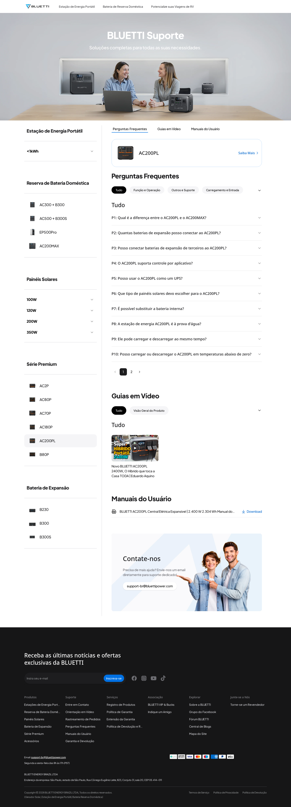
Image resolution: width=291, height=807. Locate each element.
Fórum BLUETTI (199, 719)
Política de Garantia (120, 712)
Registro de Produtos (121, 704)
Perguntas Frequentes (80, 726)
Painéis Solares (34, 719)
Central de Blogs (200, 726)
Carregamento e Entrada (222, 190)
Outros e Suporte (183, 190)
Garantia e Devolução (79, 741)
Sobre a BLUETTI (200, 704)
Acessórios (31, 741)
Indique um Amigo (160, 712)
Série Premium (34, 733)
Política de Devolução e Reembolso (130, 726)
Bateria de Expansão (38, 726)
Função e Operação (147, 190)
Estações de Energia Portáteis (44, 704)
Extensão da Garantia (121, 719)
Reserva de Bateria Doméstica (44, 712)
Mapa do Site (198, 733)
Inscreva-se (114, 678)
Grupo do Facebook (202, 712)
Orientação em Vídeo (79, 712)
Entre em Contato (77, 704)
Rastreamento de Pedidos (82, 719)
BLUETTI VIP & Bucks (161, 704)
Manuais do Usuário (78, 733)
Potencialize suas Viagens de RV (172, 6)
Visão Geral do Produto (149, 410)
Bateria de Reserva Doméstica (123, 6)
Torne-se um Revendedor (247, 704)
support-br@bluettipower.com (150, 586)
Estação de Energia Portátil (77, 6)
